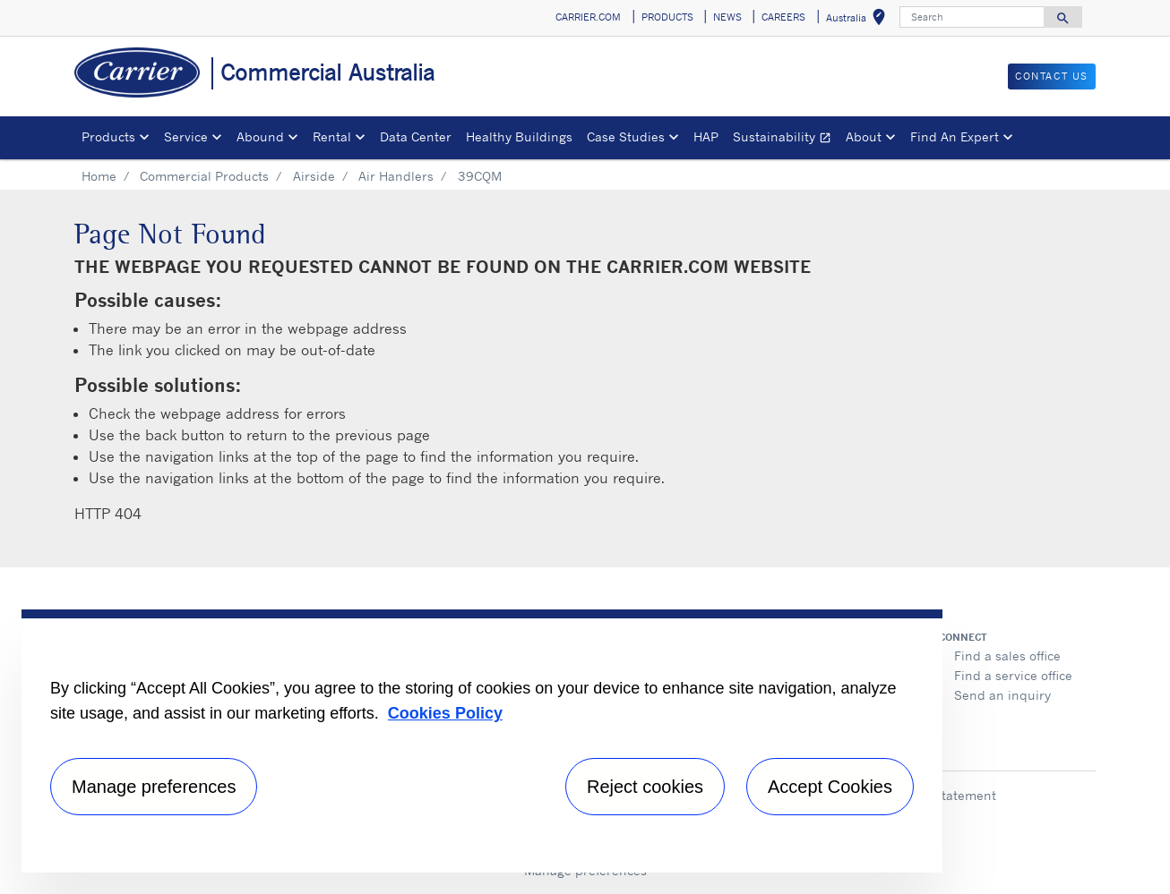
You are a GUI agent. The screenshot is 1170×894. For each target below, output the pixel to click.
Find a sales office (1007, 655)
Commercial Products (204, 175)
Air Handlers (396, 175)
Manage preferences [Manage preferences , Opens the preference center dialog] (154, 786)
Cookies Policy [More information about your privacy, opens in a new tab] (445, 713)
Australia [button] (859, 20)
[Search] (972, 17)
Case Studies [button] (626, 136)
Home (99, 175)
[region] (482, 741)
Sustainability (786, 139)
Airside (314, 175)
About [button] (864, 136)
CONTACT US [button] (1051, 76)
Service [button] (186, 136)
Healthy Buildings (519, 136)
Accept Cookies (830, 786)
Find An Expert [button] (954, 136)
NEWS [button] (727, 17)
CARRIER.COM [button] (588, 17)
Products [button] (108, 136)
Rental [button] (332, 136)
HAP (705, 136)
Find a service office (1013, 675)
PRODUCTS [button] (667, 17)
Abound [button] (260, 136)
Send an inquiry (1002, 694)
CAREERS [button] (783, 17)
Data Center (416, 136)
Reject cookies (645, 786)
